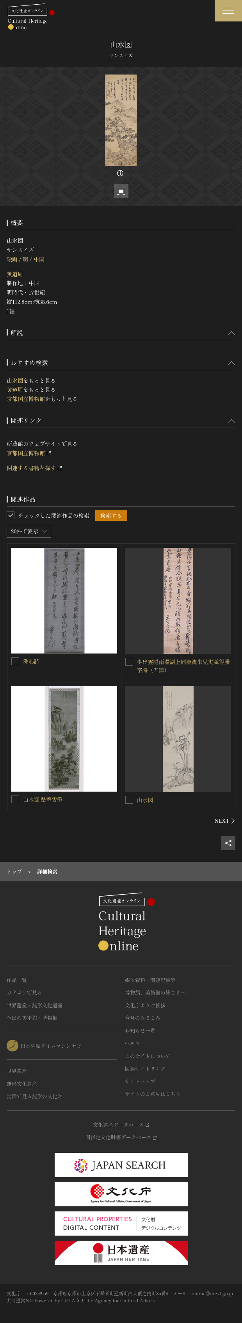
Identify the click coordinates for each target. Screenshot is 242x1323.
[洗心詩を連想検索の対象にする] (15, 661)
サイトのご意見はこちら (153, 1093)
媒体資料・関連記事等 (150, 980)
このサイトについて (148, 1056)
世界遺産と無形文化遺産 (34, 1005)
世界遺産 (17, 1070)
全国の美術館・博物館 (32, 1017)
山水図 (15, 380)
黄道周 (15, 274)
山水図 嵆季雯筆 (43, 799)
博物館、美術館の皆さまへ (155, 992)
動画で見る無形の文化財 (34, 1096)
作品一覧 (17, 980)
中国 (39, 259)
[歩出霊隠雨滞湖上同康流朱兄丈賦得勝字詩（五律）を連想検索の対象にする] (129, 662)
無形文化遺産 (22, 1083)
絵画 (12, 259)
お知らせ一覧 (140, 1030)
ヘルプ (132, 1043)
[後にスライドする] (225, 821)
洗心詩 (31, 661)
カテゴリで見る (24, 992)
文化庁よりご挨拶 (145, 1005)
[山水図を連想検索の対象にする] (129, 800)
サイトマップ (140, 1081)
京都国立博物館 (26, 399)
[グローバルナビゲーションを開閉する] (228, 10)
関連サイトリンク (145, 1068)
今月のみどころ (142, 1017)
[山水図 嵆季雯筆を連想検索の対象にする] (15, 799)
